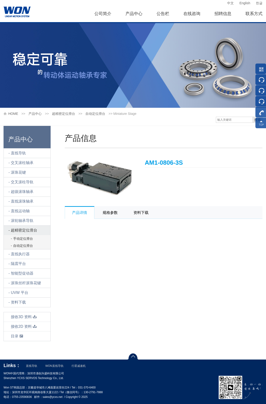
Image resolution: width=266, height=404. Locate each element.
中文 (230, 3)
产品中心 (133, 13)
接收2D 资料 (24, 326)
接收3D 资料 (24, 317)
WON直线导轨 (54, 366)
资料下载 (18, 302)
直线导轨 (18, 153)
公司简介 (102, 13)
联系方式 (254, 13)
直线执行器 (20, 254)
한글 (259, 3)
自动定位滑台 (95, 114)
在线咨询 (191, 13)
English (244, 3)
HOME (13, 114)
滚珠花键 (18, 172)
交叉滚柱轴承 (22, 163)
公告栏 (163, 13)
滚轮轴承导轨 (22, 221)
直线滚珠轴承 (22, 201)
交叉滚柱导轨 (22, 182)
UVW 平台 (19, 293)
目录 (17, 336)
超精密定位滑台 (63, 114)
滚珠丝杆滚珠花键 (26, 283)
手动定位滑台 (23, 238)
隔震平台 (18, 264)
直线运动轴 (20, 211)
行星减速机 (79, 366)
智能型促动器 (22, 273)
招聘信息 (222, 13)
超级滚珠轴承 (22, 192)
